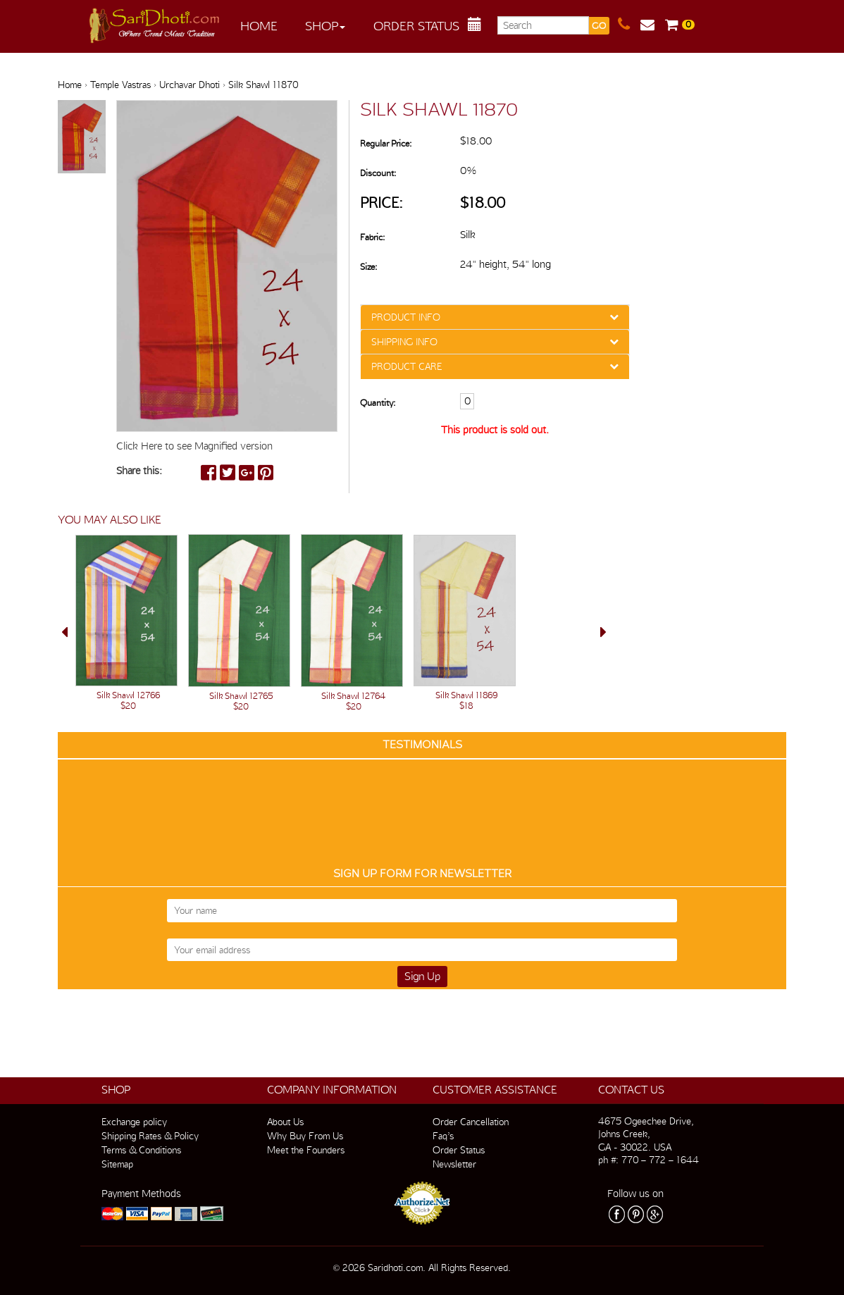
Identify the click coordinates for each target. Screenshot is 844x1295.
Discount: (378, 173)
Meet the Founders (306, 1149)
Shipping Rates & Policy (150, 1135)
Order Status (416, 25)
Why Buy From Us (305, 1135)
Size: (368, 266)
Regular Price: (385, 143)
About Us (285, 1121)
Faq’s (443, 1135)
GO (599, 25)
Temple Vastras (120, 84)
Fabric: (372, 237)
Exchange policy (134, 1121)
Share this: (139, 470)
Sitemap (117, 1164)
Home (259, 25)
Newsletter (454, 1164)
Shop (325, 25)
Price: (381, 202)
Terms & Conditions (141, 1149)
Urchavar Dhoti (189, 84)
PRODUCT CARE (406, 366)
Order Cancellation (471, 1121)
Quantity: (377, 402)
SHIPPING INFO (404, 341)
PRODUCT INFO (405, 317)
